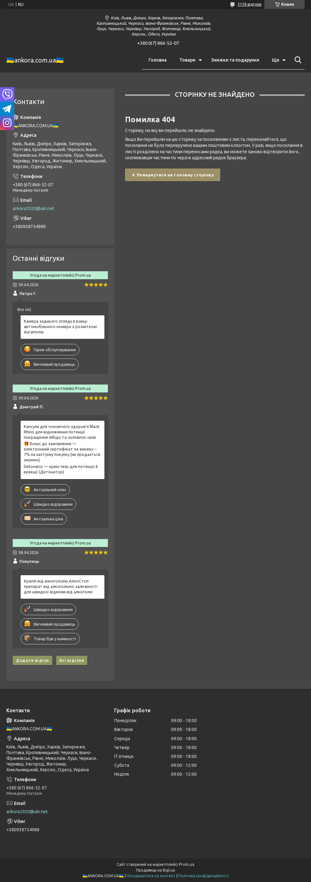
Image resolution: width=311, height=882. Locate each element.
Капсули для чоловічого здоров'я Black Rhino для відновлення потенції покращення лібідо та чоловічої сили (62, 431)
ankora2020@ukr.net (33, 208)
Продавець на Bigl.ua (155, 870)
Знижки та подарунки (235, 60)
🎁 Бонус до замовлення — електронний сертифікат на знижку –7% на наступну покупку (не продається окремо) (62, 451)
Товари (187, 60)
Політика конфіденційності (203, 876)
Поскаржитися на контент (151, 876)
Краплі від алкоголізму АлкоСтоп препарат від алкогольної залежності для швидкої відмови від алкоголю (60, 586)
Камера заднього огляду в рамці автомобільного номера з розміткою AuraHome (60, 326)
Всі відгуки (71, 660)
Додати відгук (32, 660)
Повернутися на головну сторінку (175, 175)
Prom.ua (186, 864)
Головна (158, 60)
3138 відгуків (249, 4)
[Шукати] (297, 60)
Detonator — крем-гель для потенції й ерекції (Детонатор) (61, 469)
